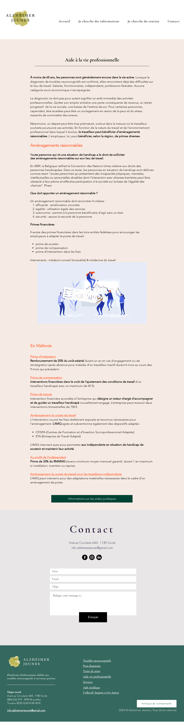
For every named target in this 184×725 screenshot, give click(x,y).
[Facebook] (84, 557)
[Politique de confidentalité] (156, 703)
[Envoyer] (93, 617)
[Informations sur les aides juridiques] (92, 499)
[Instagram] (92, 557)
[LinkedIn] (99, 557)
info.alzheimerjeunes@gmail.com (92, 548)
